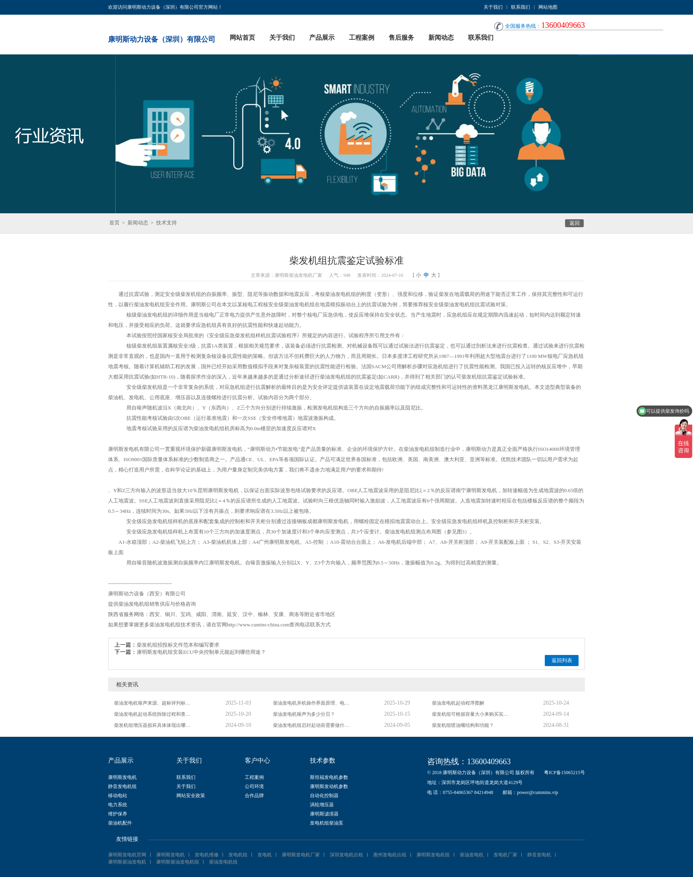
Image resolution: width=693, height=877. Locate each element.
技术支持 (166, 223)
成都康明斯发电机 (327, 521)
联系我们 (520, 7)
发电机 (264, 855)
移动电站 (117, 795)
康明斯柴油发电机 (127, 862)
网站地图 (547, 7)
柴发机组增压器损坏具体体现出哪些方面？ (154, 725)
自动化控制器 (324, 795)
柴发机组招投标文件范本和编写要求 (178, 645)
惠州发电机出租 (390, 855)
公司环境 (254, 786)
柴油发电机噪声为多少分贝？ (304, 714)
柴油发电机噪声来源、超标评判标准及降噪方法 (154, 703)
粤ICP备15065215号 (564, 772)
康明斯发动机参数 (329, 786)
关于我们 (493, 7)
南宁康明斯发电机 (476, 490)
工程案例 (361, 37)
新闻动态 (441, 37)
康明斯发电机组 (433, 855)
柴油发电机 (472, 855)
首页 (114, 223)
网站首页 (242, 37)
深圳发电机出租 (346, 855)
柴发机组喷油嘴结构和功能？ (463, 725)
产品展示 (322, 37)
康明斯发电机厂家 (301, 855)
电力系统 (117, 804)
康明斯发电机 (122, 777)
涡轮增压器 (322, 804)
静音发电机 (539, 855)
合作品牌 (254, 795)
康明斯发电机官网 (127, 855)
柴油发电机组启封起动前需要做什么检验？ (312, 725)
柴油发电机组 (340, 294)
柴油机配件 (120, 823)
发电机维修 (207, 855)
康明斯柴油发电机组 (177, 862)
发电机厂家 (505, 855)
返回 (574, 223)
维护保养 (117, 814)
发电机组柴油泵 (326, 823)
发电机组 (238, 855)
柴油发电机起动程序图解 (458, 703)
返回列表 (562, 660)
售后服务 (401, 37)
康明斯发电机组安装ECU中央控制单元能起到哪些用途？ (201, 652)
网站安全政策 (190, 795)
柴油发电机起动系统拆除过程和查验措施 (154, 714)
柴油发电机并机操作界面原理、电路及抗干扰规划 (312, 703)
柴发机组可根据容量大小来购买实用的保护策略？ (471, 714)
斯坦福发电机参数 (329, 777)
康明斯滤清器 (324, 814)
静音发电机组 (122, 786)
